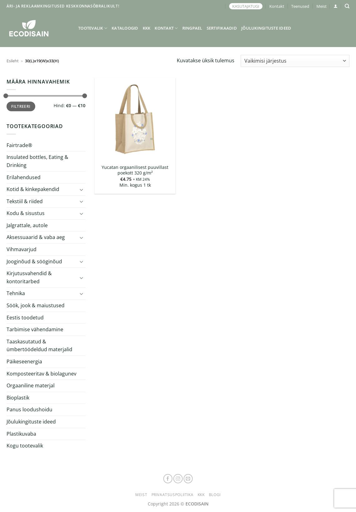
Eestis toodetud (25, 317)
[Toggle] (81, 189)
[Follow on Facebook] (168, 478)
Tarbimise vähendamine (35, 329)
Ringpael (192, 28)
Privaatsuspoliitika (173, 494)
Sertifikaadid (222, 28)
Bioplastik (18, 397)
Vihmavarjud (21, 249)
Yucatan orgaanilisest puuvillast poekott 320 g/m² (135, 170)
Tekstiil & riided (25, 201)
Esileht (13, 61)
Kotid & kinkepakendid (33, 189)
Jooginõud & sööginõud (34, 261)
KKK (147, 28)
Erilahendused (24, 177)
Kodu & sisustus (26, 213)
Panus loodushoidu (29, 409)
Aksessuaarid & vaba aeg (36, 237)
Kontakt (276, 6)
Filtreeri (20, 106)
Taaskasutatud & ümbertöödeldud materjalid (39, 345)
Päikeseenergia (24, 361)
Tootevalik (92, 28)
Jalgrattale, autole (27, 225)
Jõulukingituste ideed (266, 28)
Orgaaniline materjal (31, 385)
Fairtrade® (19, 145)
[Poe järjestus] (295, 61)
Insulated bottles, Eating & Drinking (37, 161)
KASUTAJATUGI (245, 6)
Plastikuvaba (21, 433)
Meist (321, 6)
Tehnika (16, 293)
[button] (336, 6)
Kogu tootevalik (25, 445)
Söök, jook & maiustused (36, 305)
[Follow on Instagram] (178, 478)
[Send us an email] (188, 478)
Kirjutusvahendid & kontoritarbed (29, 277)
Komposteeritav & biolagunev (41, 373)
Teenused (300, 6)
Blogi (215, 494)
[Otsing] (347, 6)
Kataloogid (125, 28)
